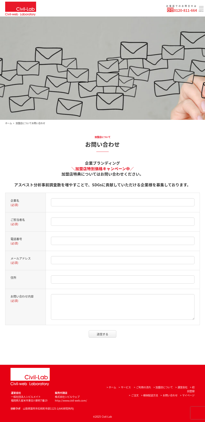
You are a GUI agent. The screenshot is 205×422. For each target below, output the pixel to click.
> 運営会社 (181, 387)
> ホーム (111, 387)
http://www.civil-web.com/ (71, 400)
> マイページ (187, 395)
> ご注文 (133, 395)
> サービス (125, 387)
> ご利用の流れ (142, 387)
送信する (106, 334)
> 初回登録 (190, 389)
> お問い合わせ (168, 395)
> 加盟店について (163, 387)
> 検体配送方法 (149, 395)
